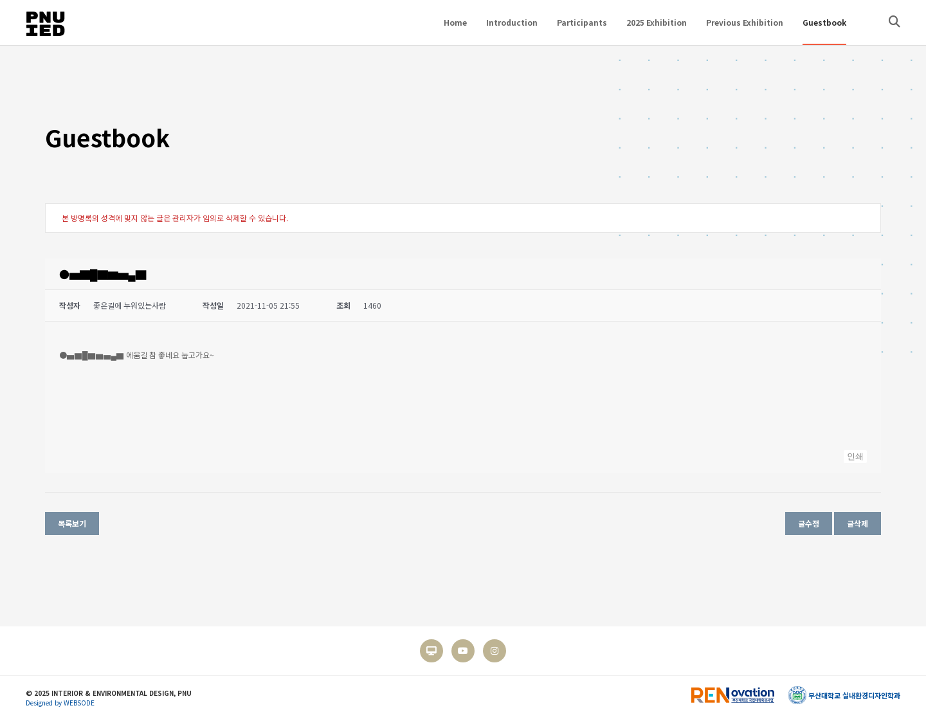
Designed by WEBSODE (60, 702)
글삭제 (857, 523)
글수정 (808, 523)
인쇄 (855, 456)
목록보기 (72, 523)
